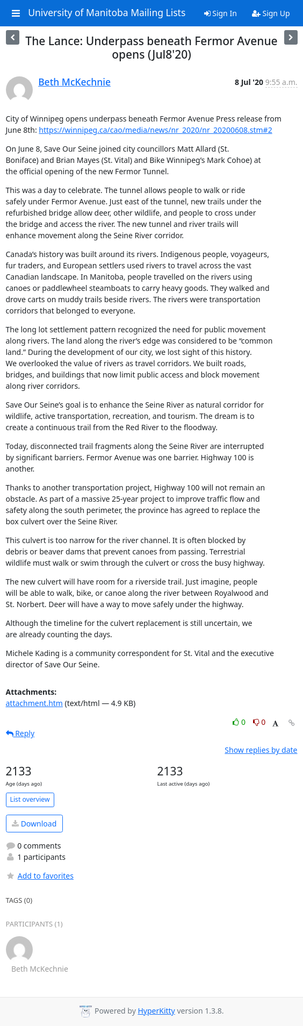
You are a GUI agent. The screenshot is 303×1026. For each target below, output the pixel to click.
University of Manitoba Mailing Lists (106, 12)
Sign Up (271, 13)
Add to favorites (40, 876)
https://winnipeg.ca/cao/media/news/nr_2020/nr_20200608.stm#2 (155, 130)
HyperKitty (156, 1011)
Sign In (220, 13)
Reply (20, 733)
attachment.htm (34, 703)
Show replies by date (261, 750)
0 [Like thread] (240, 722)
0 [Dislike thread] (259, 722)
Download (34, 823)
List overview (30, 799)
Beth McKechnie (74, 81)
